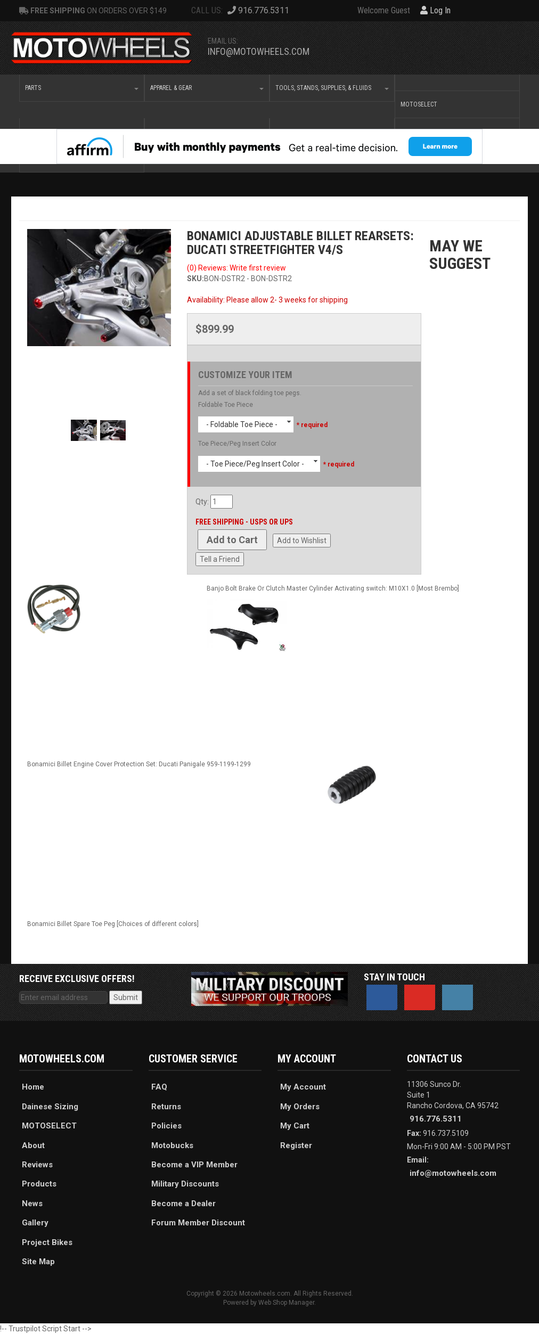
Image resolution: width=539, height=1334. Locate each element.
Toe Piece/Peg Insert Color (237, 443)
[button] (82, 88)
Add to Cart (232, 539)
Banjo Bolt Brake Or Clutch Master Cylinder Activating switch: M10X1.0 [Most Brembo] (333, 588)
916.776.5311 (436, 1119)
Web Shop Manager (286, 1302)
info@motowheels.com (258, 51)
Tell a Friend (220, 559)
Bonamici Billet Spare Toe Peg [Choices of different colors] (113, 924)
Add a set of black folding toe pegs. (249, 393)
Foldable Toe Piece (225, 404)
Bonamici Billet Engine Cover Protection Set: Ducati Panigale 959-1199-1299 (139, 764)
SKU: (195, 278)
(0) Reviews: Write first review (236, 268)
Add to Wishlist (301, 540)
